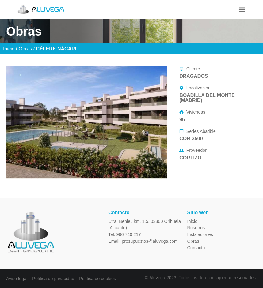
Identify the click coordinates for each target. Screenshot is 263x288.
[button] (242, 9)
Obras (25, 48)
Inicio (8, 48)
